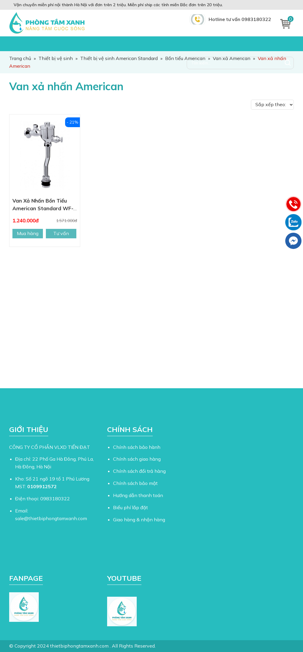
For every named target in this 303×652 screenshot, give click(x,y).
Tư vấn (61, 233)
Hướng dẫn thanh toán (138, 495)
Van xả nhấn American (66, 86)
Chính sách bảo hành (136, 447)
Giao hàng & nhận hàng (139, 519)
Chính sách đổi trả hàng (139, 471)
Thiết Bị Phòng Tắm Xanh (48, 23)
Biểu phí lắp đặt (130, 507)
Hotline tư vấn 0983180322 (240, 19)
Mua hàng (27, 233)
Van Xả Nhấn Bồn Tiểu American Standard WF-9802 (42, 208)
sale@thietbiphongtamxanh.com (51, 518)
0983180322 (55, 498)
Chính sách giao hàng (137, 459)
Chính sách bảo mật (135, 483)
